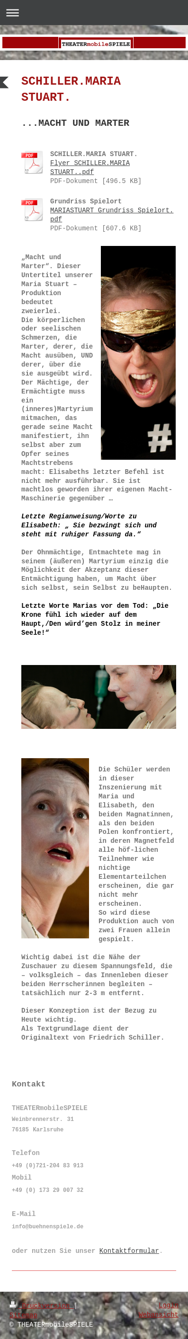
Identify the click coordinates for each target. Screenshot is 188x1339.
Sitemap (23, 1315)
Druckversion (41, 1306)
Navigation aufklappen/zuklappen (94, 12)
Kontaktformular (129, 1251)
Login (169, 1305)
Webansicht (159, 1315)
